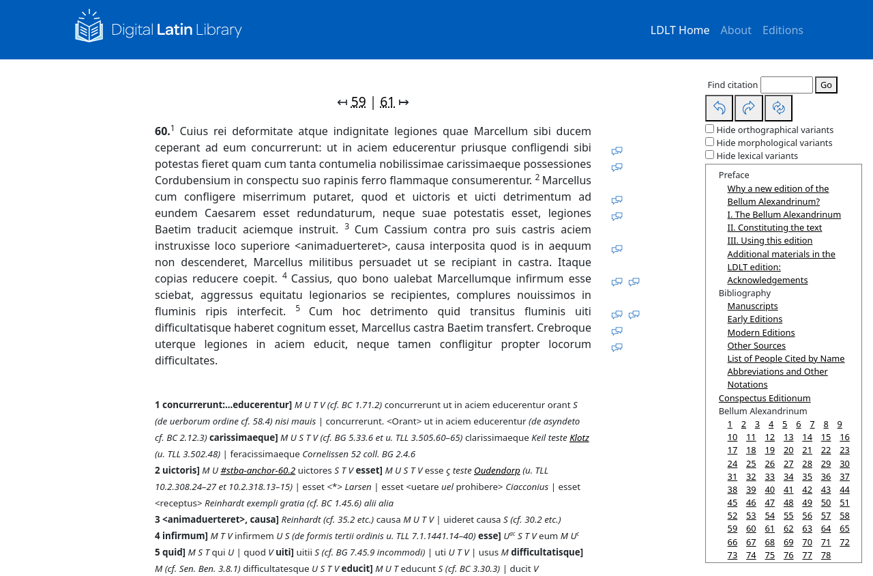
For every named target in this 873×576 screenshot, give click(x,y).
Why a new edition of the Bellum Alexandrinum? (778, 194)
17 (733, 450)
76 (789, 555)
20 (789, 450)
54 (770, 515)
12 (770, 437)
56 (807, 515)
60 (751, 528)
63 (807, 528)
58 (845, 515)
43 (826, 489)
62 (789, 528)
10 (733, 437)
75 (770, 555)
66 (733, 542)
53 (751, 515)
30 (845, 463)
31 (733, 476)
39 (751, 489)
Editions (783, 30)
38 (733, 489)
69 (789, 542)
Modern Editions (761, 332)
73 (733, 555)
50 (826, 502)
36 (826, 476)
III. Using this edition (770, 240)
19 (770, 450)
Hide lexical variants (758, 155)
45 (733, 502)
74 (751, 555)
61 (387, 101)
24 (733, 463)
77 (807, 555)
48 (789, 502)
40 (770, 489)
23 (845, 450)
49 (807, 502)
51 (845, 502)
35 (807, 476)
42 (807, 489)
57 (826, 515)
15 (826, 437)
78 (826, 555)
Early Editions (755, 319)
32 (751, 476)
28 (807, 463)
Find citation (733, 84)
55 (789, 515)
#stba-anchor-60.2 (257, 470)
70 (807, 542)
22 (826, 450)
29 (826, 463)
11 (751, 437)
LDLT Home (680, 30)
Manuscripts (753, 306)
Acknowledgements (768, 280)
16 (845, 437)
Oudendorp (497, 470)
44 (845, 489)
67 (751, 542)
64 (826, 528)
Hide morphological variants (775, 142)
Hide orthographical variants (775, 130)
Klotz (579, 437)
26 (770, 463)
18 (751, 450)
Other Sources (757, 345)
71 (826, 542)
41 (789, 489)
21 (807, 450)
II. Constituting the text (775, 227)
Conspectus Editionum (765, 398)
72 (845, 542)
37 (845, 476)
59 (358, 101)
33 (770, 476)
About (736, 30)
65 (845, 528)
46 (751, 502)
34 (789, 476)
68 (770, 542)
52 (733, 515)
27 (789, 463)
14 (807, 437)
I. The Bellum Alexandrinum (785, 214)
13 (789, 437)
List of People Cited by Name (786, 358)
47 (770, 502)
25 (751, 463)
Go (826, 84)
